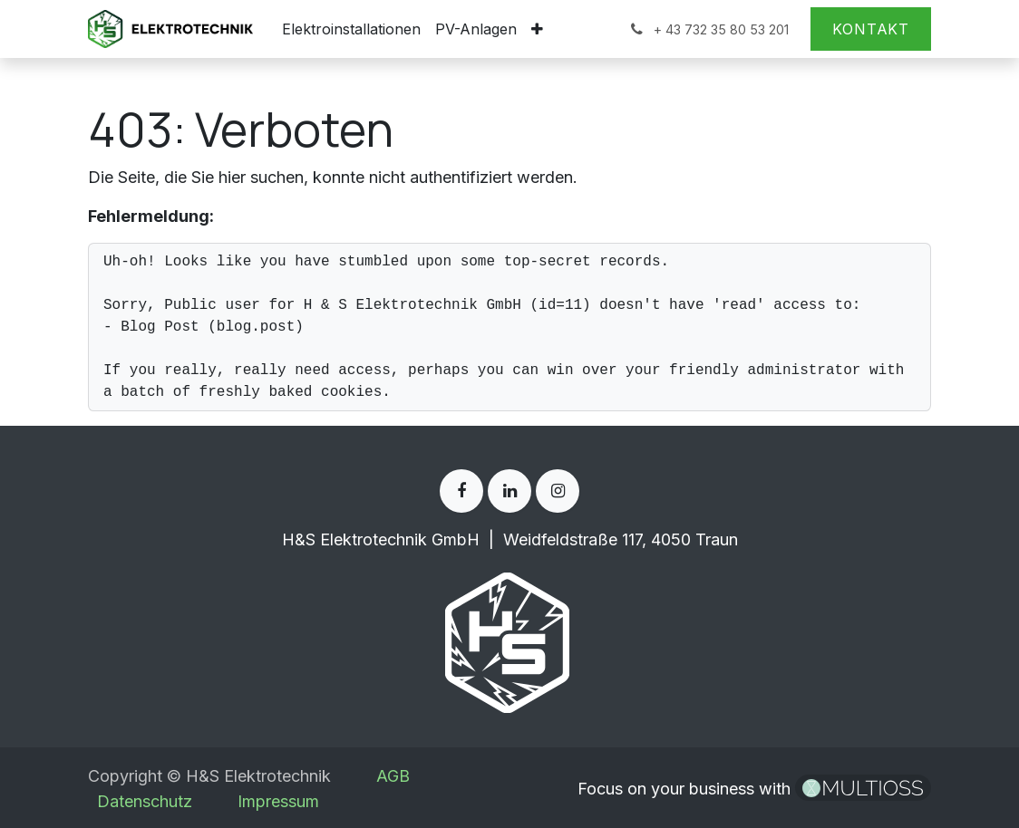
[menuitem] (351, 29)
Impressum (278, 801)
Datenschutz (144, 801)
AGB (393, 775)
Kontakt (870, 29)
